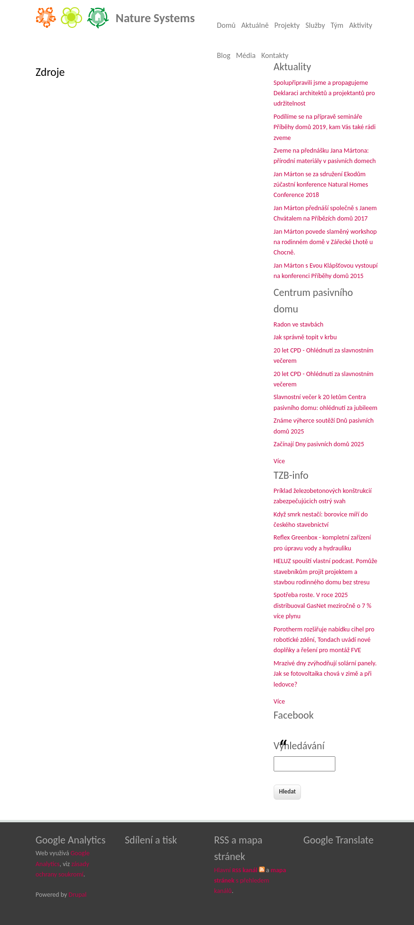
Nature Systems (155, 17)
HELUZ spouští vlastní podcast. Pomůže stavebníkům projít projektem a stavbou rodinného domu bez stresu (325, 571)
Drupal (78, 895)
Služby (315, 25)
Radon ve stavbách (299, 324)
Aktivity (360, 25)
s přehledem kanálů (250, 880)
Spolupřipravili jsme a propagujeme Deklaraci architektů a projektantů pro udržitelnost (324, 93)
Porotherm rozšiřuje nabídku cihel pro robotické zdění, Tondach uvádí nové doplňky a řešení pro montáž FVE (324, 640)
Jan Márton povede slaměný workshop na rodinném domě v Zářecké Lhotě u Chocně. (325, 242)
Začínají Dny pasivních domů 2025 (319, 444)
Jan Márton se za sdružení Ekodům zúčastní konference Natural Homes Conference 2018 (321, 184)
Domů (226, 25)
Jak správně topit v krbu (305, 337)
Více (279, 461)
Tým (337, 25)
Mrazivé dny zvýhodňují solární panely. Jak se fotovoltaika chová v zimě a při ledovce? (325, 673)
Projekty (287, 25)
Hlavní (236, 870)
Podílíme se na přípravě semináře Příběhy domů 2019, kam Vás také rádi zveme (325, 127)
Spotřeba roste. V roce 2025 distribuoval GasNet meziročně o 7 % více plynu (323, 605)
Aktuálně (254, 25)
